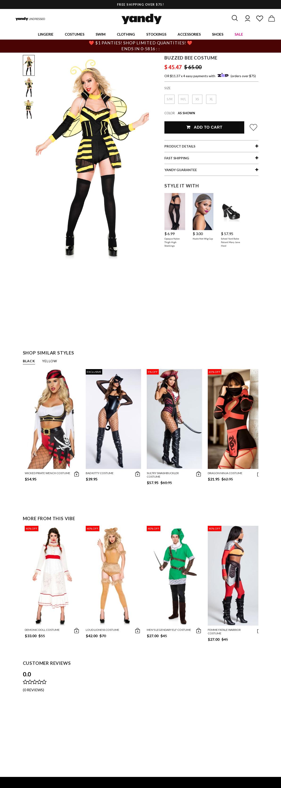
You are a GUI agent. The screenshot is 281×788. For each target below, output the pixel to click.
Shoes (217, 34)
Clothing (126, 34)
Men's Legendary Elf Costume (169, 630)
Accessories (189, 34)
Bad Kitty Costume (100, 473)
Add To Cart (204, 127)
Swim (101, 34)
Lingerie (45, 34)
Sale (239, 34)
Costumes (74, 34)
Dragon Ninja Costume (225, 473)
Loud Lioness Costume (102, 630)
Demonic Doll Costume (42, 630)
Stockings (156, 34)
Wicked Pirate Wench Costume (47, 473)
